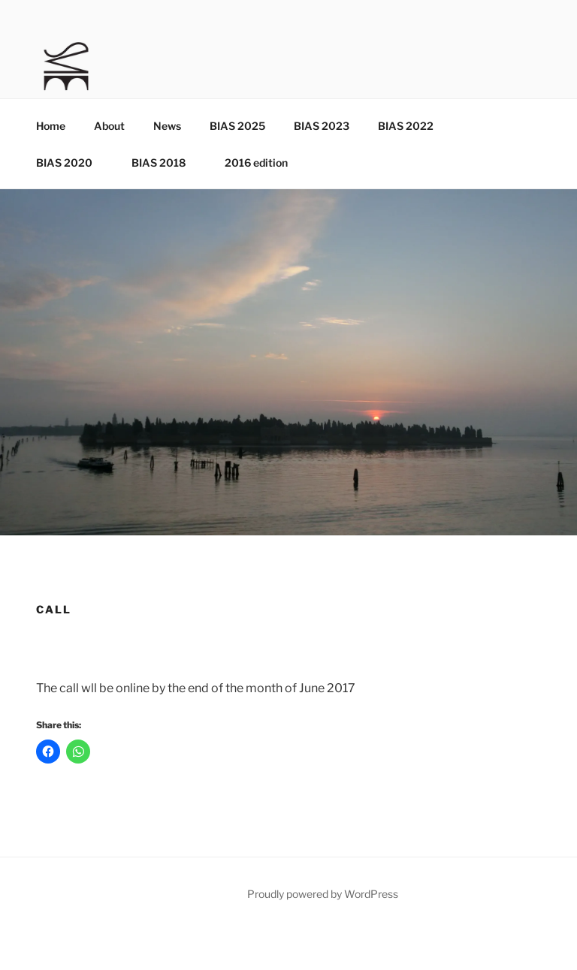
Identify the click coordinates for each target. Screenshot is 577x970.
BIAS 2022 (406, 125)
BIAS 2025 (237, 125)
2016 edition (256, 162)
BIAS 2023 (321, 125)
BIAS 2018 (165, 162)
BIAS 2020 (71, 162)
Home (50, 125)
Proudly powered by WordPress (322, 893)
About (109, 125)
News (167, 125)
